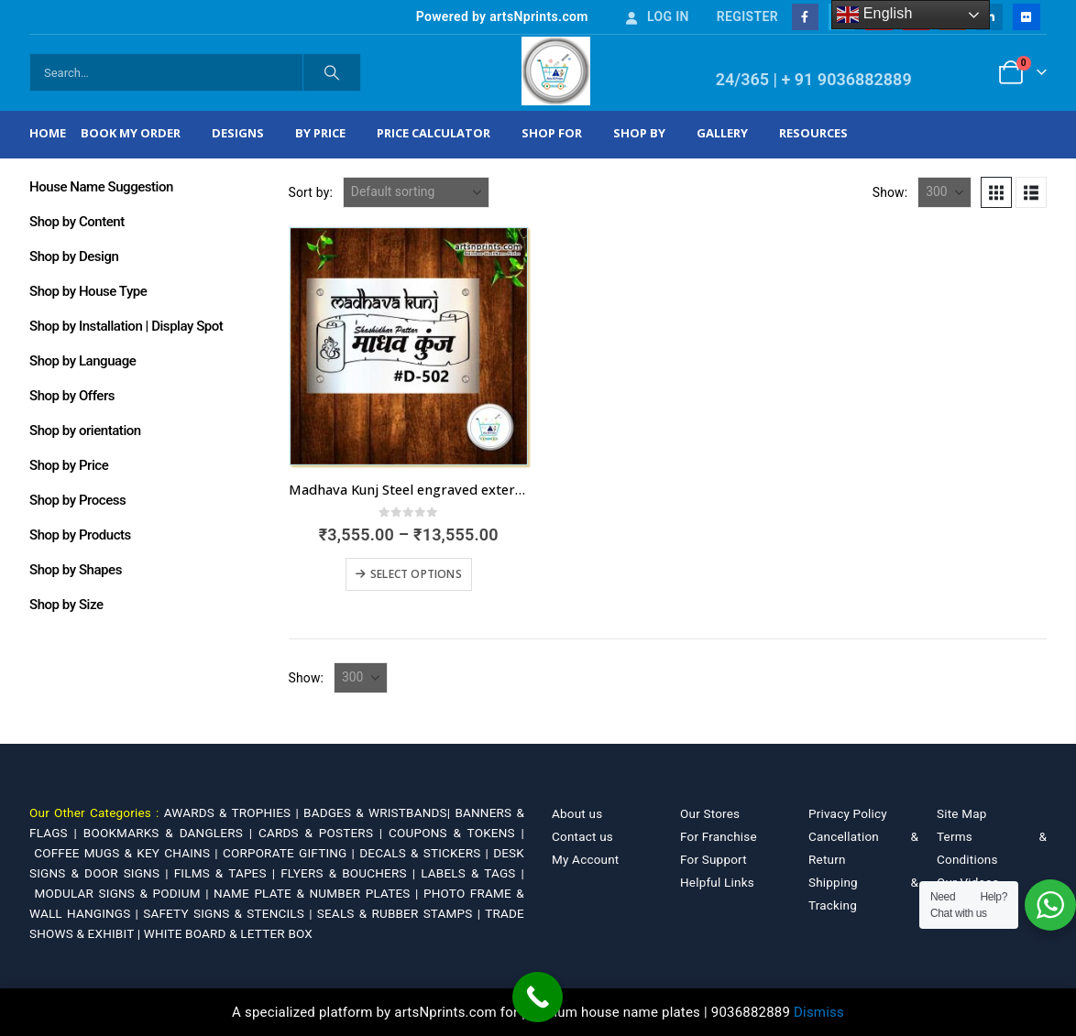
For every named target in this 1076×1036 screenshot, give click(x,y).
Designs (238, 133)
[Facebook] (805, 17)
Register (747, 16)
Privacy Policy (847, 813)
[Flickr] (1026, 17)
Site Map (962, 813)
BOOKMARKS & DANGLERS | (170, 832)
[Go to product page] (409, 346)
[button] (996, 192)
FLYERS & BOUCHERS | (350, 873)
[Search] (331, 72)
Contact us (582, 836)
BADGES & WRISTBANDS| (379, 812)
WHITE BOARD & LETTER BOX (228, 933)
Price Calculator (433, 133)
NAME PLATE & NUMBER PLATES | (318, 893)
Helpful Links (717, 882)
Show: (890, 192)
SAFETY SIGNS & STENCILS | (230, 913)
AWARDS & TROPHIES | (231, 812)
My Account (585, 859)
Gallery (722, 133)
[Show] (944, 192)
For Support (713, 859)
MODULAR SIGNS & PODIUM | (124, 893)
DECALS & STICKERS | (426, 852)
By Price (320, 133)
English (875, 15)
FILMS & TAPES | (227, 873)
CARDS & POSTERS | (323, 832)
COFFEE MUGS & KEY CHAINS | (128, 852)
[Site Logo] (556, 71)
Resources (813, 133)
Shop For (552, 133)
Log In (656, 16)
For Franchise (718, 836)
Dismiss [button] (819, 1012)
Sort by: (311, 192)
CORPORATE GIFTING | (291, 852)
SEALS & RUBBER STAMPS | (401, 913)
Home (47, 133)
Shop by (639, 133)
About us (577, 813)
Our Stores (710, 813)
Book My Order (131, 133)
